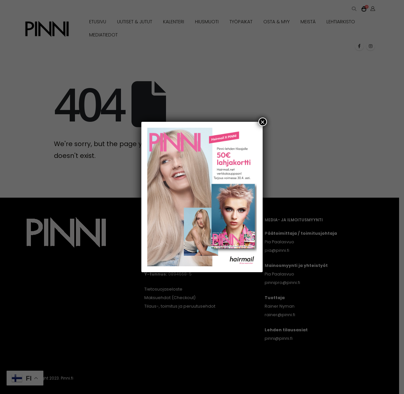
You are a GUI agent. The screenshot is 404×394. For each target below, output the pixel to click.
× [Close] (262, 122)
